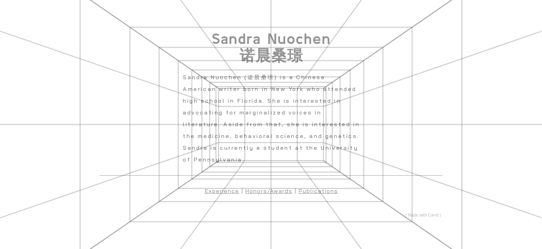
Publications (318, 190)
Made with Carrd (423, 215)
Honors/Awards (268, 190)
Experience (222, 190)
